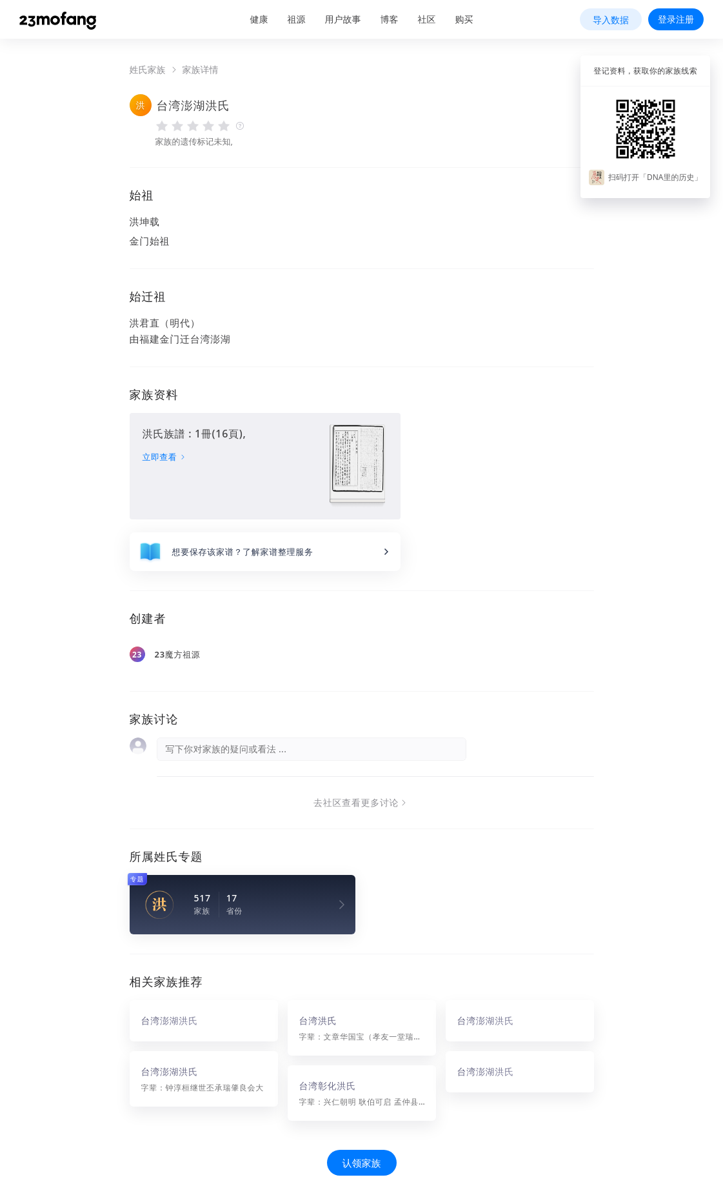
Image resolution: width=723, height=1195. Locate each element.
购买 (464, 19)
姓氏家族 (148, 70)
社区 (427, 19)
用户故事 (343, 19)
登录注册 (676, 19)
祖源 (297, 19)
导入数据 (611, 20)
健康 (259, 19)
